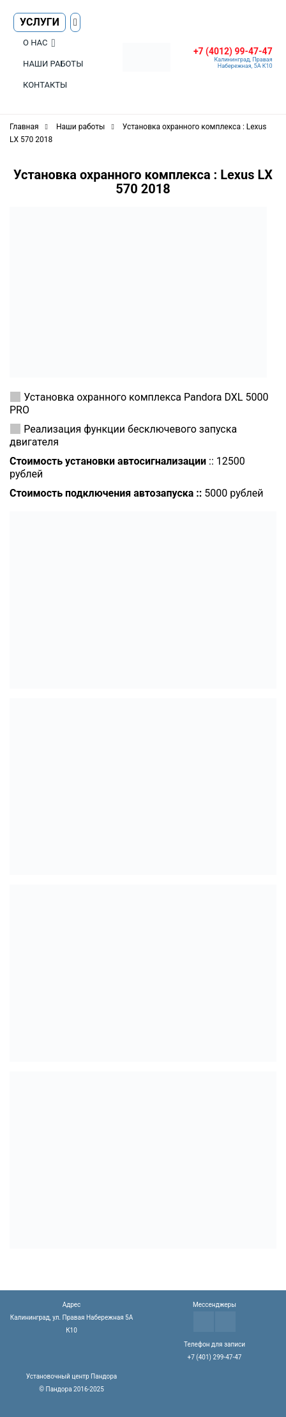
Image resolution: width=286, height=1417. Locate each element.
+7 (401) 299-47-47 (215, 1357)
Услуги (39, 22)
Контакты (45, 85)
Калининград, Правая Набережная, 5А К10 (243, 62)
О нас (35, 42)
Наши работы (53, 63)
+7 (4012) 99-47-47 (233, 51)
